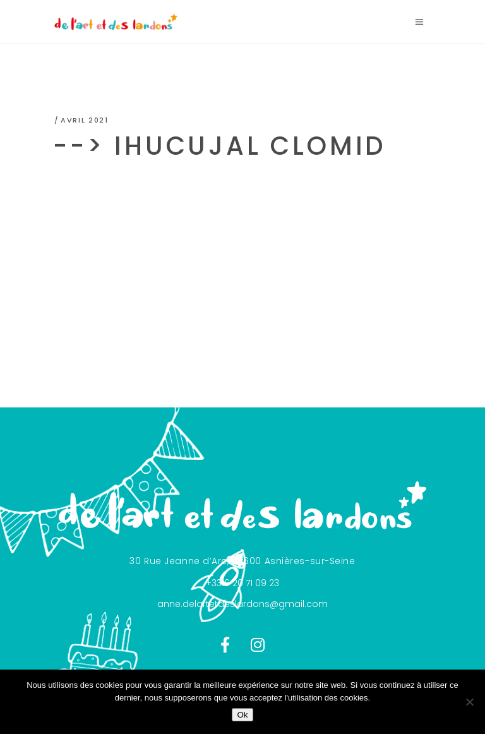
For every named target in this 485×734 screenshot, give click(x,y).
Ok (242, 714)
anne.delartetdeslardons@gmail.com (242, 604)
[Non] (469, 701)
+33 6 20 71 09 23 (242, 583)
